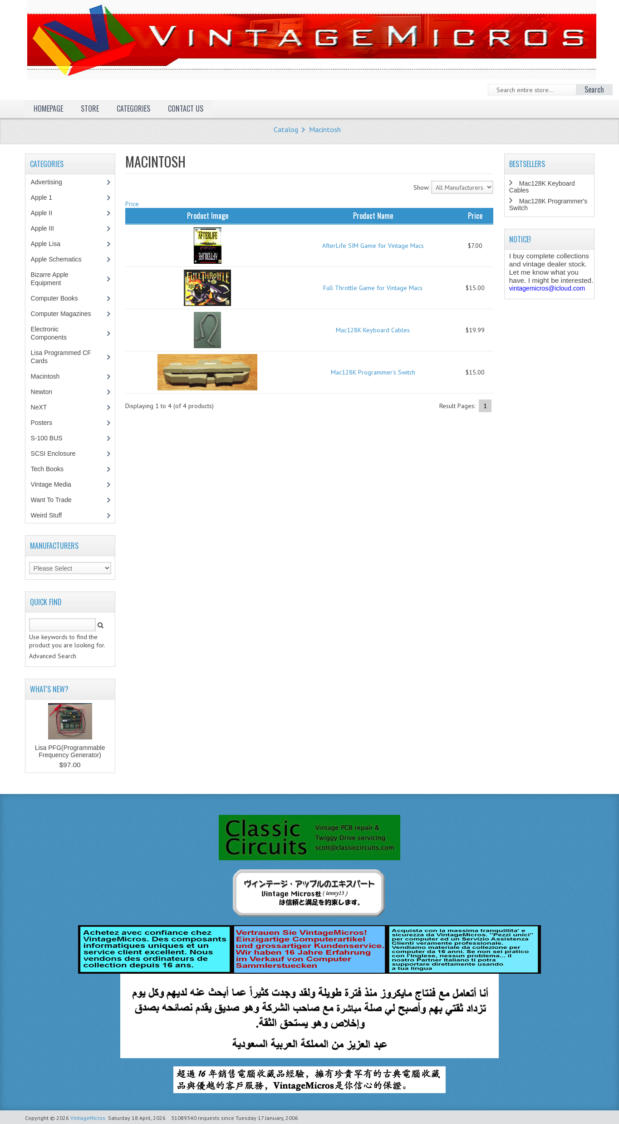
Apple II (46, 213)
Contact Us (185, 108)
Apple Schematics (61, 259)
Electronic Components (53, 333)
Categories (133, 108)
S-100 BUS (51, 438)
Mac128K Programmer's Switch (373, 372)
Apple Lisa (52, 243)
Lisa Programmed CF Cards (61, 357)
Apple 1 (46, 197)
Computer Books (61, 298)
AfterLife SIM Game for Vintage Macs (373, 246)
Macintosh (325, 129)
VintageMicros (87, 1117)
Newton (41, 391)
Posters (46, 422)
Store (90, 108)
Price (132, 204)
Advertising (51, 182)
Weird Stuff (51, 515)
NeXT (39, 407)
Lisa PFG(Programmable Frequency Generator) (70, 751)
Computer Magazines (67, 313)
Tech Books (54, 469)
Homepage (48, 108)
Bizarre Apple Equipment (51, 278)
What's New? (49, 689)
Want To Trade (51, 499)
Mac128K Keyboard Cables (373, 330)
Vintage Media (56, 484)
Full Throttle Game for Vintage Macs (372, 288)
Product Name (373, 215)
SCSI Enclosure (58, 453)
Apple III (47, 228)
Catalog (286, 129)
